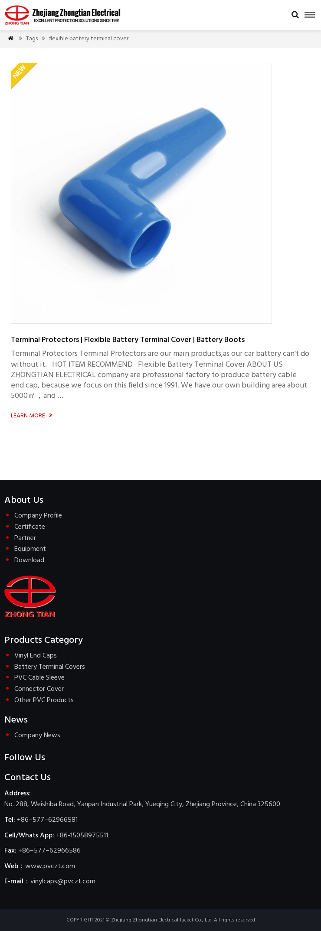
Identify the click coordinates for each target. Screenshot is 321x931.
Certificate (29, 527)
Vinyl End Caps (35, 655)
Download (29, 560)
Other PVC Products (44, 700)
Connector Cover (39, 689)
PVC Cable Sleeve (39, 678)
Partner (25, 538)
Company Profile (38, 515)
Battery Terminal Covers (49, 667)
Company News (37, 735)
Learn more (32, 416)
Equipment (30, 549)
